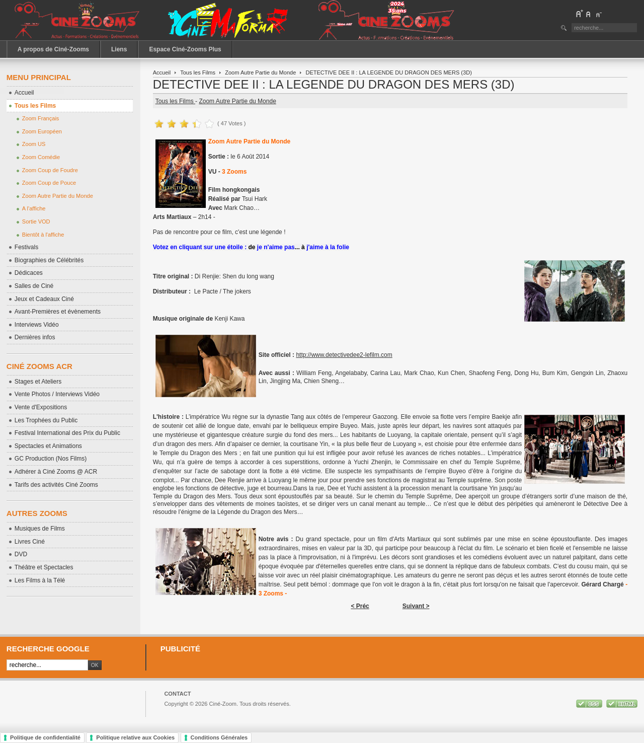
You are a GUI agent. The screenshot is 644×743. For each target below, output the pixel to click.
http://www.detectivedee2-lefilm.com (344, 354)
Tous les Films (197, 72)
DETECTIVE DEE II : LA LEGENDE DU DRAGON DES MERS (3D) (334, 84)
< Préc (360, 606)
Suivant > (416, 606)
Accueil (162, 72)
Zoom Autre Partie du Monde (260, 72)
